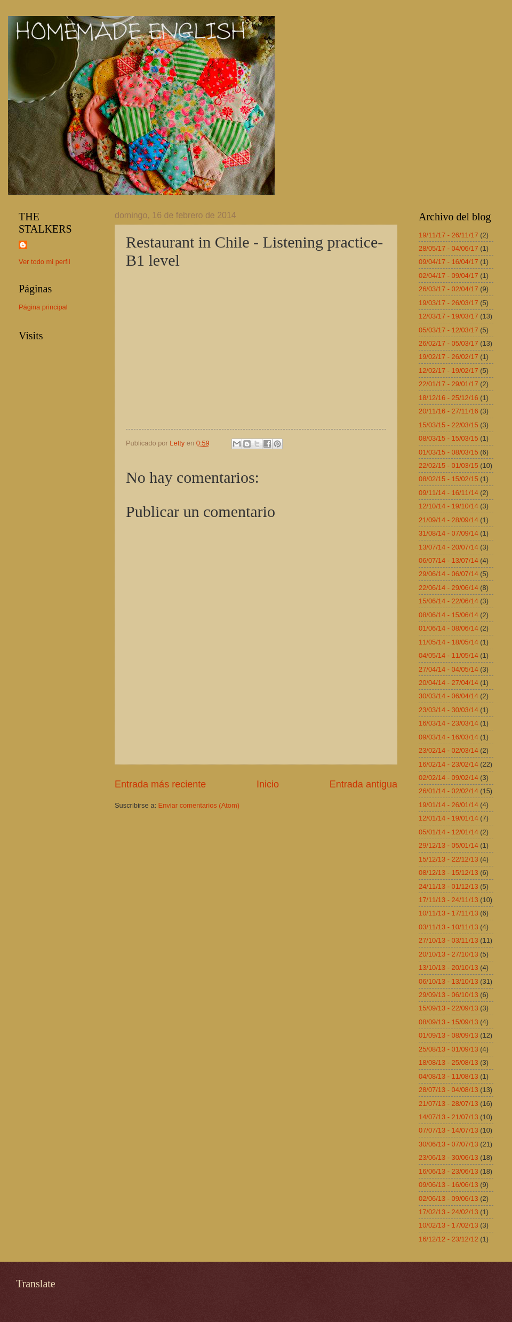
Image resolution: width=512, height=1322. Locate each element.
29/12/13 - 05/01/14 (448, 845)
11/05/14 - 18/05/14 (448, 642)
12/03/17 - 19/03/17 (448, 316)
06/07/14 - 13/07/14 (448, 560)
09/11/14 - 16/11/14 (448, 493)
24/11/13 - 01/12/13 (448, 886)
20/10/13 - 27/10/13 (448, 954)
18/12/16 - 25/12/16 (448, 398)
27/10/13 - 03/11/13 (448, 940)
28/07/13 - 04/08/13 (448, 1090)
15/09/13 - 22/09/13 (448, 1008)
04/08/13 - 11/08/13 (448, 1076)
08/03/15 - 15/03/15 (448, 438)
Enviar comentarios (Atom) (198, 805)
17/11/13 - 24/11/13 (448, 900)
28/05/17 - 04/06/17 (448, 248)
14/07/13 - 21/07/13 (448, 1117)
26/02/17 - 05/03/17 (448, 343)
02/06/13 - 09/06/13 (448, 1198)
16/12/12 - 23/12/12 (448, 1239)
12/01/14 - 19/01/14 (448, 818)
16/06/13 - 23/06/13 (448, 1171)
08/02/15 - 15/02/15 (448, 479)
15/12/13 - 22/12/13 (448, 859)
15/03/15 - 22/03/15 (448, 425)
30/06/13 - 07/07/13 (448, 1144)
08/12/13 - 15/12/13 (448, 873)
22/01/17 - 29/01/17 (448, 384)
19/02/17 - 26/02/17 (448, 357)
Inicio (268, 784)
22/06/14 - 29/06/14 (448, 588)
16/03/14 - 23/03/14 (448, 723)
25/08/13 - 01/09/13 (448, 1049)
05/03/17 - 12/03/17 (448, 330)
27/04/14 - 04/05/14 (448, 669)
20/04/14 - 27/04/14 (448, 683)
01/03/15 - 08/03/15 (448, 452)
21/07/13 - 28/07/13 (448, 1104)
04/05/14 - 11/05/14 (448, 655)
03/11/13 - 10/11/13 (448, 927)
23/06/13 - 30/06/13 (448, 1157)
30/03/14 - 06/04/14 (448, 696)
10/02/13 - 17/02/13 (448, 1225)
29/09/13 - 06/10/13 (448, 995)
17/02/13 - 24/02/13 (448, 1212)
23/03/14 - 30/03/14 (448, 710)
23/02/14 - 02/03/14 (448, 750)
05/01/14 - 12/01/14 (448, 832)
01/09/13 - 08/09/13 (448, 1035)
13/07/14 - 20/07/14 (448, 547)
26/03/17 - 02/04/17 (448, 289)
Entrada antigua (363, 784)
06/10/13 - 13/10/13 (448, 981)
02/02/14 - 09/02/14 (448, 778)
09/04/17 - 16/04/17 (448, 262)
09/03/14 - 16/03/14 (448, 737)
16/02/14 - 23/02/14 (448, 764)
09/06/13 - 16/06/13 (448, 1185)
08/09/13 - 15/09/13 (448, 1022)
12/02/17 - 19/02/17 (448, 371)
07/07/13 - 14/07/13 (448, 1130)
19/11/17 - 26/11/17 (448, 235)
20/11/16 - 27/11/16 (448, 411)
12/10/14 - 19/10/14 (448, 506)
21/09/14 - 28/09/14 (448, 520)
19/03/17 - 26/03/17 (448, 303)
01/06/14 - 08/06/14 (448, 628)
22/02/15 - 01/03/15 (448, 465)
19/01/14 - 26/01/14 (448, 805)
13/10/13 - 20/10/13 (448, 967)
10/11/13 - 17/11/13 (448, 913)
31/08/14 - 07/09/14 (448, 533)
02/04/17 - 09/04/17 (448, 276)
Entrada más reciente (160, 784)
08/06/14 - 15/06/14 (448, 615)
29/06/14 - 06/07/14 (448, 574)
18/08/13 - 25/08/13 (448, 1062)
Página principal (43, 307)
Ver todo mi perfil (44, 262)
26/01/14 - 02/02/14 (448, 791)
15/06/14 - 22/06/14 (448, 601)
